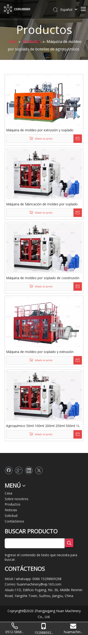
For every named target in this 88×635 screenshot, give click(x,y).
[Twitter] (39, 470)
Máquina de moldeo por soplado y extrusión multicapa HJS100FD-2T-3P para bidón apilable (41, 351)
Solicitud (11, 515)
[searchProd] (35, 543)
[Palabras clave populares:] (69, 543)
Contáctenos (14, 521)
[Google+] (19, 470)
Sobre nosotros (16, 499)
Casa (8, 493)
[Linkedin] (29, 470)
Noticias (11, 510)
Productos (12, 504)
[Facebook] (8, 470)
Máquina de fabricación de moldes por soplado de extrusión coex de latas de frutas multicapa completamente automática (42, 204)
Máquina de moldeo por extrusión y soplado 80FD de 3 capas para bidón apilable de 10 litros (42, 130)
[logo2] (8, 460)
